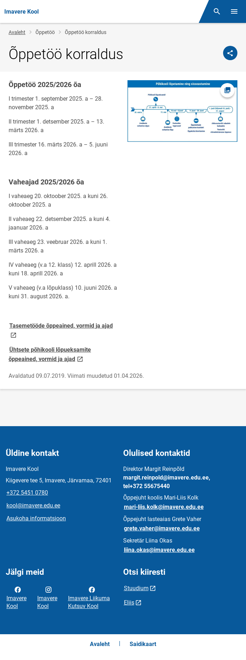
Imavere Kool (16, 597)
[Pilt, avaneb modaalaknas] (182, 111)
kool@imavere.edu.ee (33, 505)
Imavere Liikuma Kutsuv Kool (89, 597)
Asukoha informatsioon (36, 518)
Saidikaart (143, 644)
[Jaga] (230, 53)
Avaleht (17, 32)
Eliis (129, 602)
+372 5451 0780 (27, 492)
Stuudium (136, 588)
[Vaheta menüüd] (234, 11)
